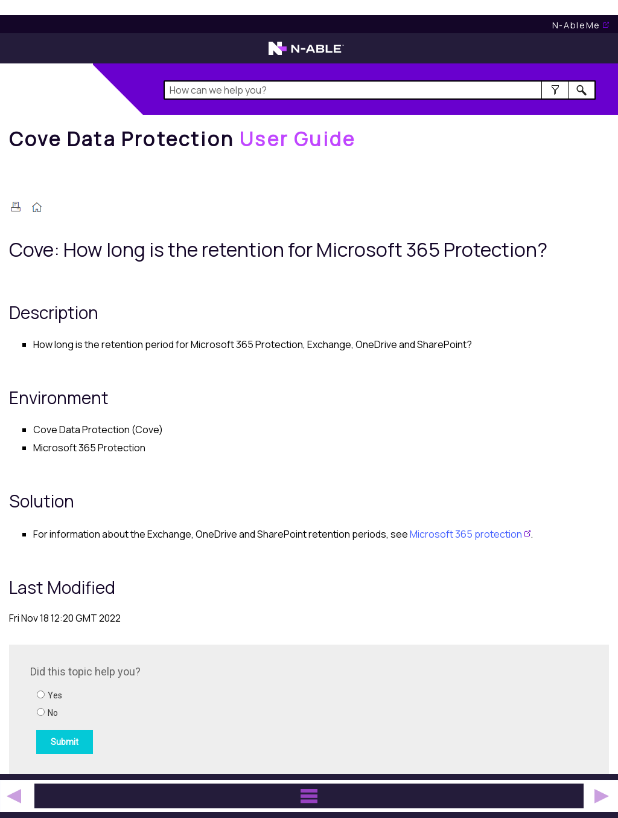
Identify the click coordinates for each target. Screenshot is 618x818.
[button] (555, 90)
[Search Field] (380, 90)
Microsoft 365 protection (466, 534)
